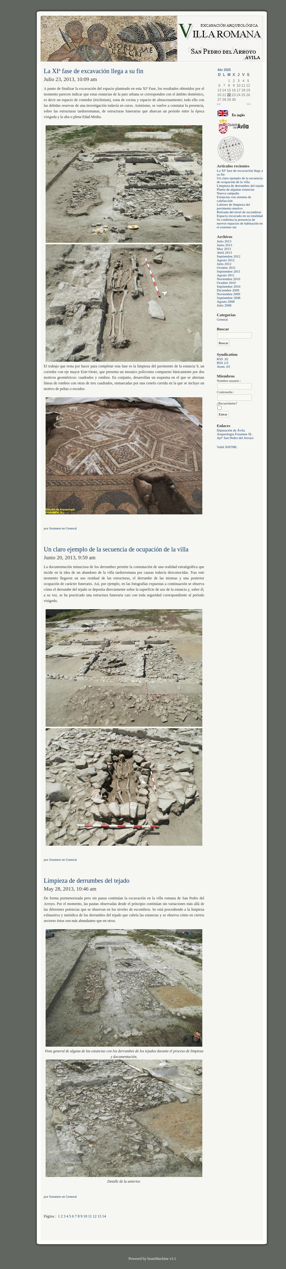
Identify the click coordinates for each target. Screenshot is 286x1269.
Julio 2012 (224, 264)
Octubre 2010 (226, 283)
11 (90, 1216)
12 (95, 1216)
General (222, 319)
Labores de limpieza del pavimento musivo (233, 206)
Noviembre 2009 (228, 294)
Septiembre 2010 (228, 286)
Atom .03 (223, 366)
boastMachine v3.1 (161, 1258)
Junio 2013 (224, 245)
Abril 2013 (224, 252)
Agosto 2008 (226, 301)
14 (104, 1216)
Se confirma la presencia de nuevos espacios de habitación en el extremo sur (240, 223)
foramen (55, 528)
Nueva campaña (228, 193)
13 (99, 1216)
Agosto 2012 (226, 260)
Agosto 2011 (225, 275)
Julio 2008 (224, 305)
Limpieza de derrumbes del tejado (240, 185)
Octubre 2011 (226, 267)
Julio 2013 (224, 241)
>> (248, 104)
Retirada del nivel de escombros (239, 212)
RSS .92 (222, 359)
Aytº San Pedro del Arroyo (235, 438)
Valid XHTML (227, 447)
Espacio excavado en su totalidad (240, 216)
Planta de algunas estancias (235, 189)
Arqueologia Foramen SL (234, 434)
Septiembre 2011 (228, 271)
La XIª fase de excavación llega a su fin (93, 71)
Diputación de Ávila (231, 430)
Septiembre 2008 (228, 298)
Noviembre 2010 (228, 279)
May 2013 (224, 249)
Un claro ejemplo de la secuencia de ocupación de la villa (240, 180)
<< (219, 104)
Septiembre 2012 (228, 256)
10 (85, 1216)
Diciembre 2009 (228, 290)
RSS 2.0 (222, 363)
